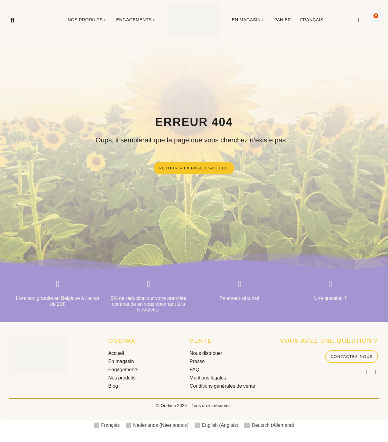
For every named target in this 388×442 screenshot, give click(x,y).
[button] (12, 20)
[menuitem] (314, 20)
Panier (282, 19)
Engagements (136, 19)
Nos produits (87, 19)
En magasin (248, 19)
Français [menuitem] (110, 425)
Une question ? (330, 298)
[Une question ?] (330, 284)
